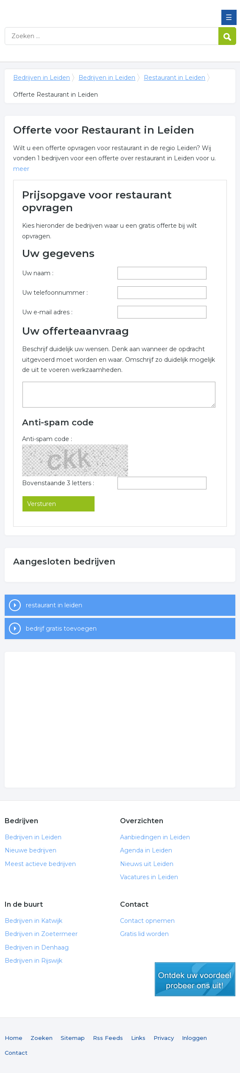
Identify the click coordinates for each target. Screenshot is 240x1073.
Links (138, 1037)
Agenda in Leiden (146, 850)
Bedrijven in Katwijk (33, 921)
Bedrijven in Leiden (66, 9)
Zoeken (42, 1037)
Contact (16, 1052)
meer (21, 169)
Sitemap (73, 1037)
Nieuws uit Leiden (146, 864)
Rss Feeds (108, 1037)
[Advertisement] (119, 719)
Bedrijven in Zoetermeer (41, 934)
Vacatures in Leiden (149, 877)
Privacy (163, 1037)
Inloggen (194, 1037)
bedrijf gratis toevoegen (61, 628)
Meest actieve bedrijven (40, 864)
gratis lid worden (195, 979)
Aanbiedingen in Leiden (155, 837)
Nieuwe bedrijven (30, 850)
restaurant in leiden (54, 605)
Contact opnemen (147, 921)
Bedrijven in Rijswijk (33, 960)
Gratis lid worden (144, 934)
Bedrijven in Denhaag (37, 947)
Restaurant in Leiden (174, 77)
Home (13, 1037)
